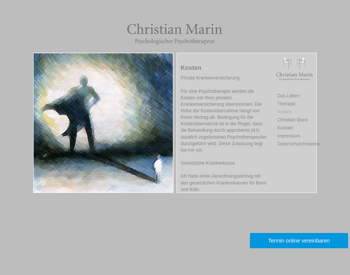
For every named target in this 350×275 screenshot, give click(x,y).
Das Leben (288, 96)
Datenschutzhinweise (299, 144)
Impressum (288, 136)
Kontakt (285, 128)
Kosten (284, 112)
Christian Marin (292, 120)
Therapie (286, 104)
